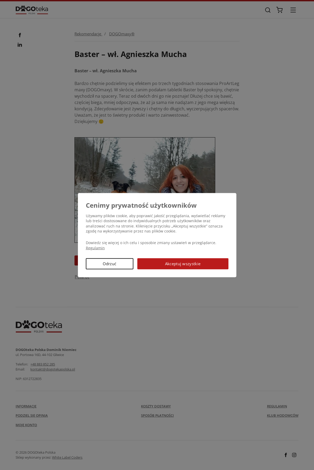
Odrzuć (109, 263)
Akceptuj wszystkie (182, 263)
